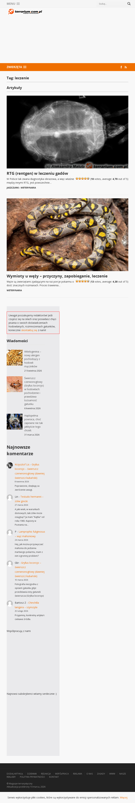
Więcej (123, 797)
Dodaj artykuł (15, 773)
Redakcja (46, 773)
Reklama (77, 773)
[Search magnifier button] (129, 3)
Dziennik (32, 773)
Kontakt (54, 776)
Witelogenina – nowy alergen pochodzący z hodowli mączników (32, 359)
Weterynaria (14, 290)
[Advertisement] (86, 35)
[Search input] (112, 3)
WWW (112, 773)
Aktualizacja (12, 786)
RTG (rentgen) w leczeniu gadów (37, 173)
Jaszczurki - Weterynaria (21, 187)
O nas (89, 773)
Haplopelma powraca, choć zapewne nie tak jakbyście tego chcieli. (33, 423)
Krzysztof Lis (22, 464)
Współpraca (62, 773)
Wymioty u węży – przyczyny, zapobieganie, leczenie (57, 276)
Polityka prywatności (32, 776)
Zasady (101, 773)
